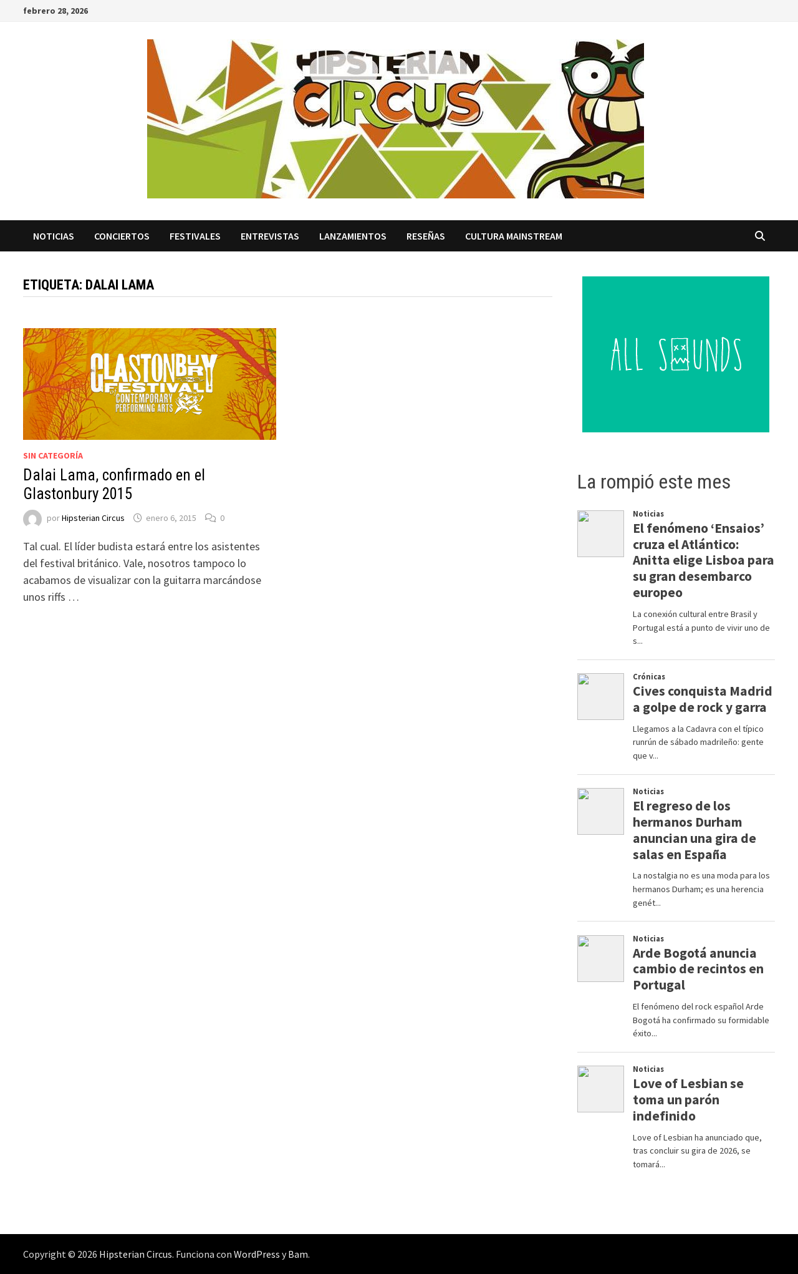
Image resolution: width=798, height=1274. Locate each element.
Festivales (195, 236)
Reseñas (425, 236)
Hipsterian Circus (93, 517)
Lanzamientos (353, 236)
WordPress (257, 1254)
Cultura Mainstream (513, 236)
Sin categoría (53, 455)
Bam (298, 1254)
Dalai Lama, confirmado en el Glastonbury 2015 (114, 484)
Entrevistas (270, 236)
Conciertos (122, 236)
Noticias (53, 236)
